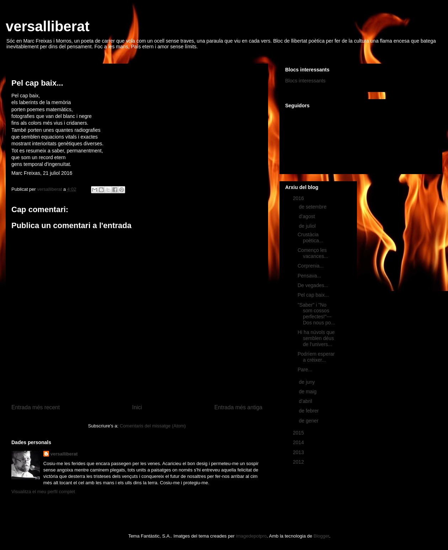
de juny (307, 382)
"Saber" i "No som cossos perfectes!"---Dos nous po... (316, 313)
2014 (299, 442)
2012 (299, 462)
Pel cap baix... (313, 295)
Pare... (305, 369)
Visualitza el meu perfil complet (43, 491)
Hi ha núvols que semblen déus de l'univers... (316, 338)
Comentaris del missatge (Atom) (153, 425)
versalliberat (48, 26)
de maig (308, 391)
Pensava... (309, 276)
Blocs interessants (305, 80)
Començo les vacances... (313, 253)
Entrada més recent (35, 407)
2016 (299, 198)
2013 (299, 452)
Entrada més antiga (238, 407)
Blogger (321, 536)
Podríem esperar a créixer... (316, 357)
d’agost (307, 216)
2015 (299, 433)
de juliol (308, 226)
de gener (309, 421)
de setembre (313, 207)
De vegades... (313, 285)
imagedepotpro (251, 536)
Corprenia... (311, 266)
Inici (137, 407)
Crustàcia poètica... (310, 237)
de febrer (309, 411)
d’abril (306, 401)
